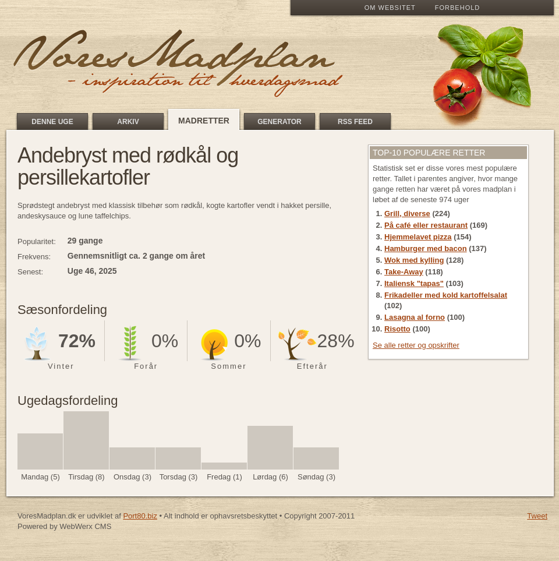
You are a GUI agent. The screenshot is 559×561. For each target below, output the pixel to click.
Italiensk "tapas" (414, 283)
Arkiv (128, 122)
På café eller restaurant (426, 225)
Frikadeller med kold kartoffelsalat (445, 295)
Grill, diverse (407, 213)
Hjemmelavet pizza (418, 236)
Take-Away (403, 271)
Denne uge (52, 122)
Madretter (203, 120)
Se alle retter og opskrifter (416, 345)
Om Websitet (390, 7)
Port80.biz (140, 515)
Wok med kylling (414, 260)
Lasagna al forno (414, 317)
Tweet (537, 515)
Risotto (397, 328)
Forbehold (457, 7)
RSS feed (355, 122)
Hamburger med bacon (425, 248)
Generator (279, 122)
